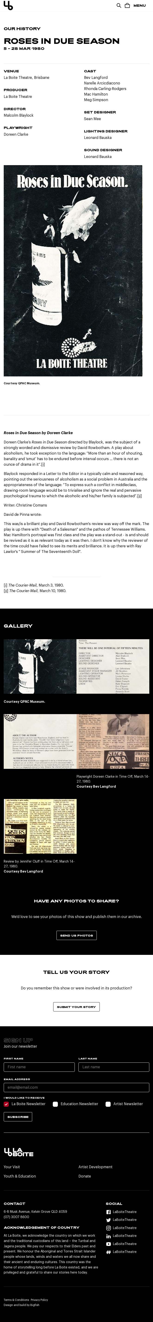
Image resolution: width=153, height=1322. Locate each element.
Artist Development (95, 1167)
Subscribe (17, 1116)
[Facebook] (127, 1212)
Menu (140, 5)
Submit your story (76, 1006)
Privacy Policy (39, 1300)
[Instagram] (127, 1228)
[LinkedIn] (127, 1236)
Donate (84, 1176)
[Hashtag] (127, 1252)
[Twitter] (127, 1220)
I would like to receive (24, 1097)
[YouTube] (127, 1244)
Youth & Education (20, 1176)
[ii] (139, 496)
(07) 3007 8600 (16, 1217)
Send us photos (76, 935)
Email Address (17, 1079)
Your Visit (12, 1167)
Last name (87, 1058)
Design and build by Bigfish (21, 1305)
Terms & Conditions (16, 1300)
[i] (43, 464)
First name (13, 1058)
